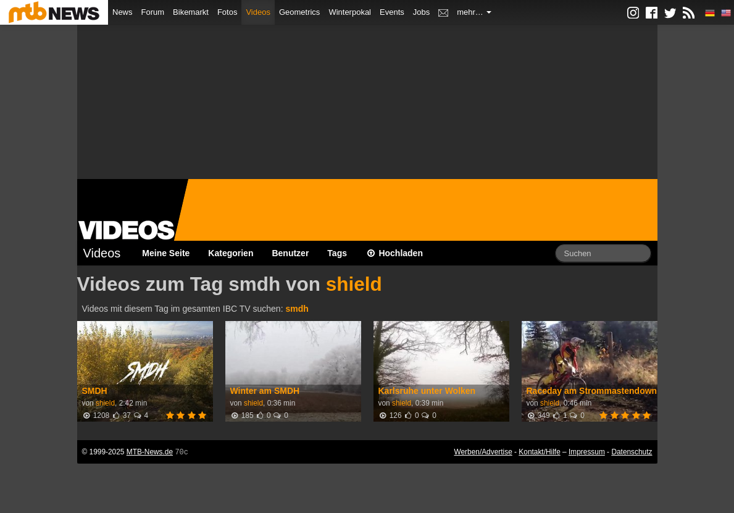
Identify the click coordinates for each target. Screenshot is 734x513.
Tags (337, 253)
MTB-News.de (150, 452)
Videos (258, 12)
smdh (296, 309)
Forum (153, 12)
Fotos (227, 12)
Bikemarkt (191, 12)
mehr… (474, 12)
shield (354, 284)
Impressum (587, 452)
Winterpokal (349, 12)
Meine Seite (166, 253)
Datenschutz (631, 452)
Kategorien (230, 253)
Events (392, 12)
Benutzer (290, 253)
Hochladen (394, 253)
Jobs (421, 12)
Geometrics (299, 12)
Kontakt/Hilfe (539, 452)
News (122, 12)
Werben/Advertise (483, 452)
